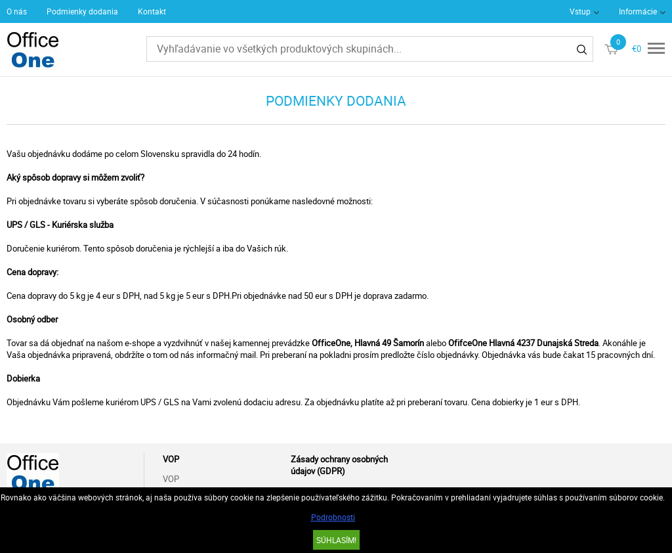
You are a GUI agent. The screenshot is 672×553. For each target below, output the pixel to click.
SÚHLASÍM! (336, 540)
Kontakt (152, 11)
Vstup (580, 11)
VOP (171, 479)
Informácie (638, 11)
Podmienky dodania (82, 11)
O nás (17, 11)
